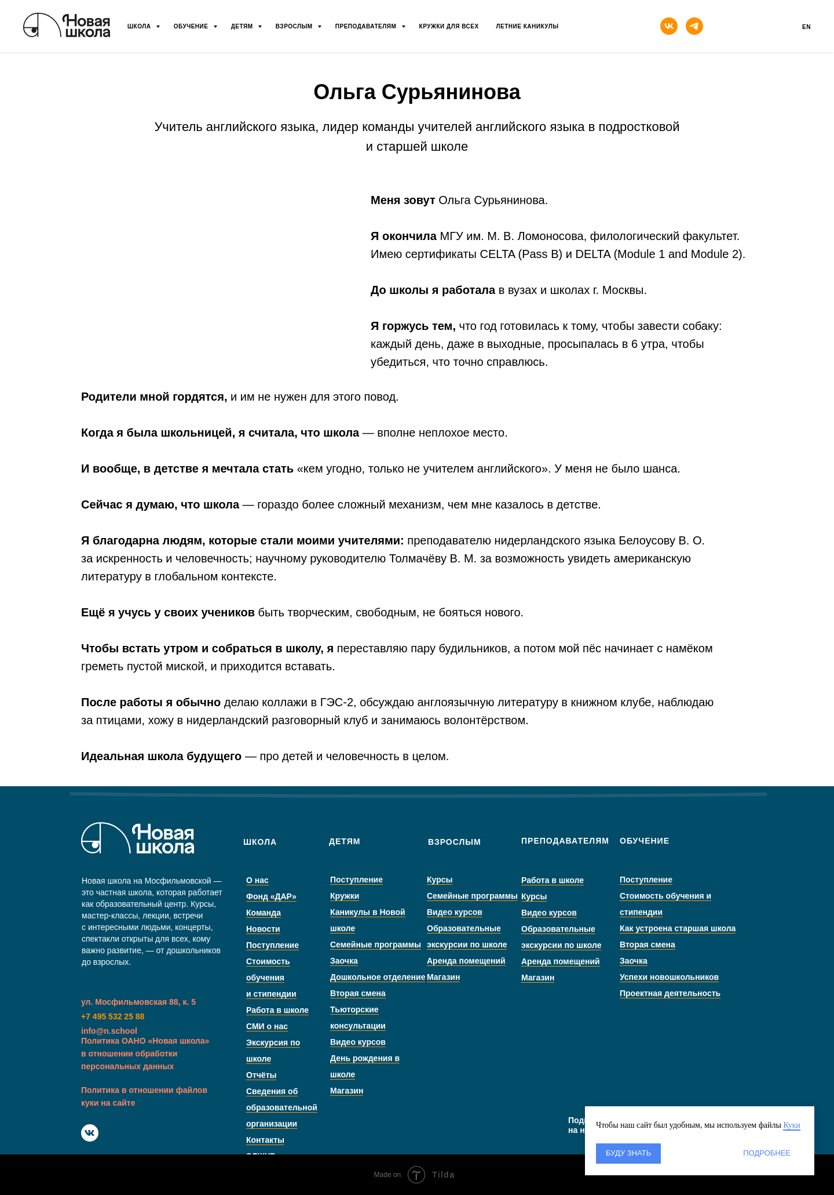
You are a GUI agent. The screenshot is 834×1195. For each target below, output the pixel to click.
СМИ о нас (294, 1026)
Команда (290, 912)
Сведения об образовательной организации (309, 1107)
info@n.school (109, 1031)
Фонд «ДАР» (298, 896)
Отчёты (288, 1075)
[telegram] (694, 26)
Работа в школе (304, 1010)
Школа (140, 26)
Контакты (292, 1140)
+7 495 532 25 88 (112, 1016)
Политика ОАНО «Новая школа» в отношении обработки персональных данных (145, 1053)
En (806, 27)
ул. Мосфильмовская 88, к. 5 (138, 1002)
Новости (290, 929)
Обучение (192, 26)
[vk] (669, 26)
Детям (243, 26)
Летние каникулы (527, 26)
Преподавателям (366, 26)
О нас (284, 880)
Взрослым (295, 26)
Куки (791, 1125)
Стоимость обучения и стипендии (298, 977)
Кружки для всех (449, 26)
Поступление (299, 945)
